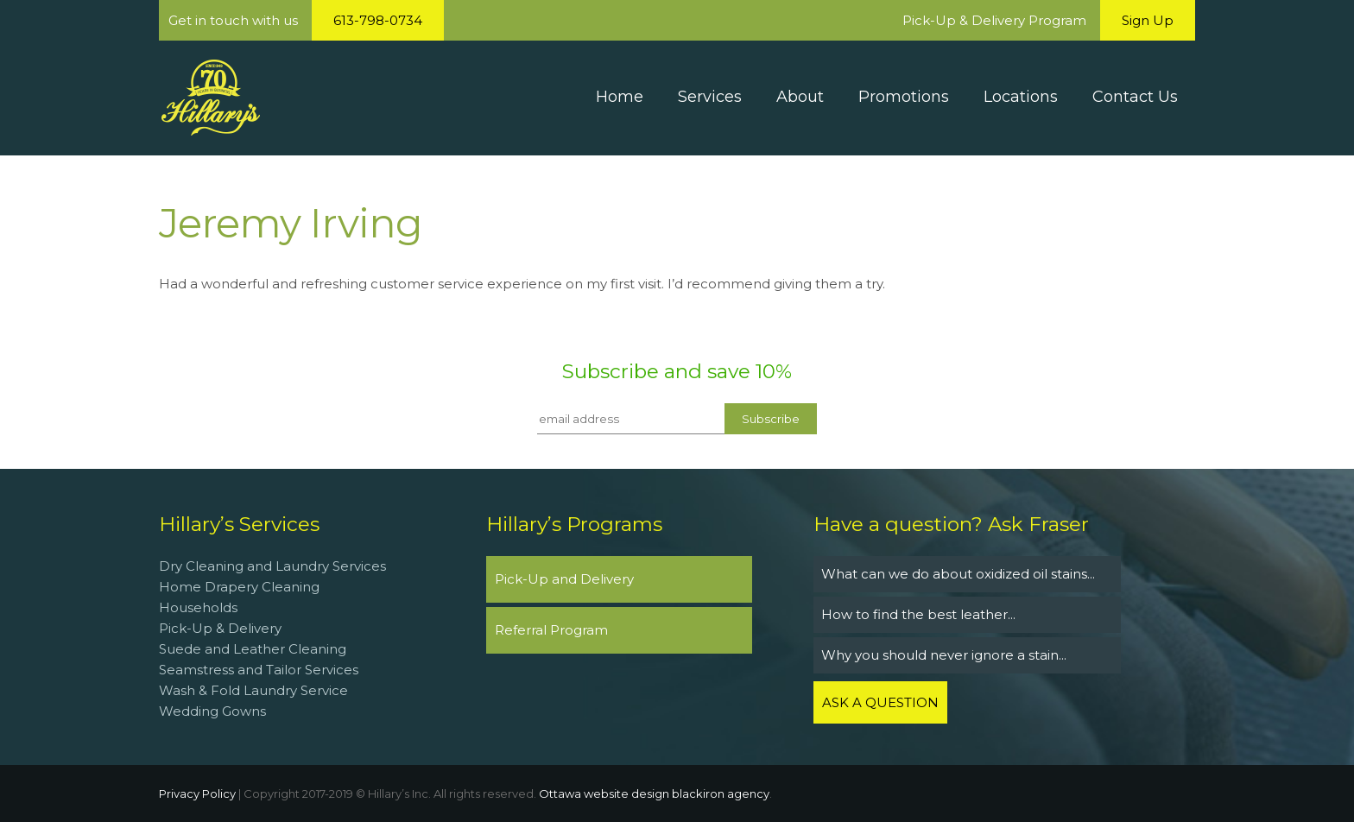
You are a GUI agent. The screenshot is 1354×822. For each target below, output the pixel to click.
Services (710, 96)
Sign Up (1148, 20)
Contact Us (1135, 96)
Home (619, 96)
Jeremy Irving (290, 223)
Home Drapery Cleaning (239, 587)
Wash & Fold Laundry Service (253, 690)
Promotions (903, 96)
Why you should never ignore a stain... (943, 655)
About (800, 96)
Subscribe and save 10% (677, 371)
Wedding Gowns (212, 711)
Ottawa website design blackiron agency (654, 793)
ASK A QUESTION (880, 702)
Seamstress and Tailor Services (260, 669)
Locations (1021, 96)
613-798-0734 (377, 20)
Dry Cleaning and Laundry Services (272, 566)
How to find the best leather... (918, 614)
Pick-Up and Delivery (564, 579)
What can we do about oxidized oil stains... (958, 574)
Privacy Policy (197, 793)
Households (198, 607)
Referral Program (551, 630)
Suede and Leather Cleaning (252, 649)
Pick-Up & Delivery (220, 628)
